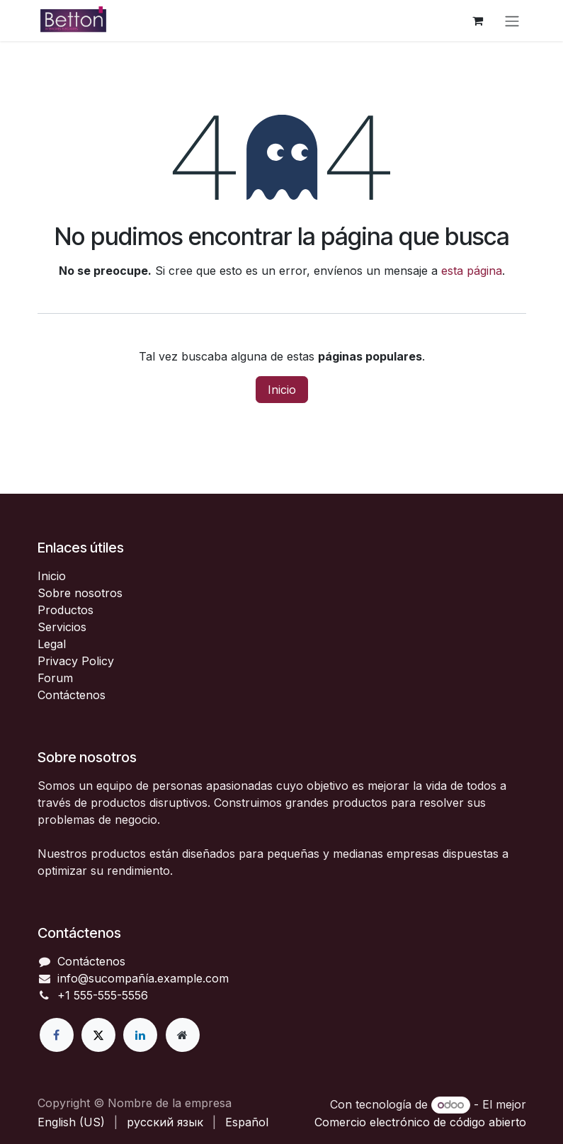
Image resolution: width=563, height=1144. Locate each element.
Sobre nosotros (80, 593)
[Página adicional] (183, 1035)
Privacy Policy (76, 661)
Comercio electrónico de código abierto (420, 1122)
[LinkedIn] (140, 1035)
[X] (98, 1035)
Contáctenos (72, 695)
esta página (471, 271)
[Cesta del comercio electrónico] (478, 20)
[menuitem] (71, 1122)
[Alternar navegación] (512, 20)
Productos (65, 610)
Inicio (282, 390)
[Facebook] (57, 1035)
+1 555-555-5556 (102, 995)
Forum (55, 678)
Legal (52, 644)
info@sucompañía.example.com (143, 978)
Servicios (62, 627)
